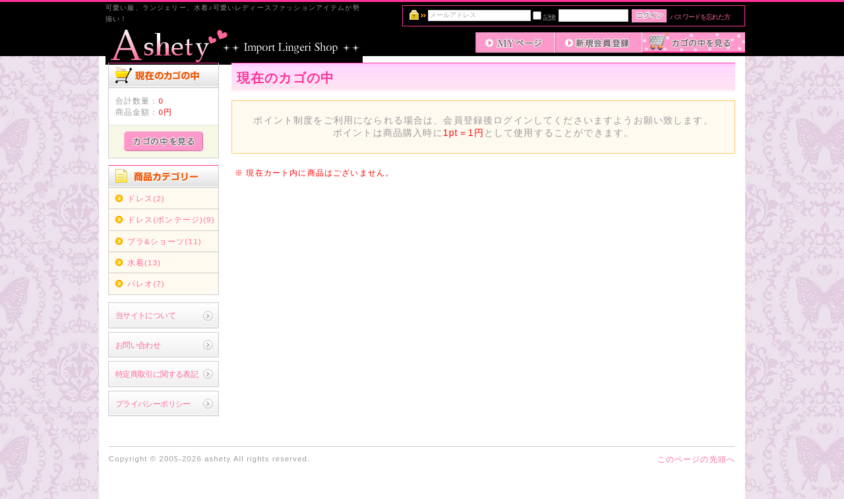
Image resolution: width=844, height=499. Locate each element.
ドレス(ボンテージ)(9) (171, 219)
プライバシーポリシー (153, 403)
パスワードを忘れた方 (700, 16)
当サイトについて (145, 315)
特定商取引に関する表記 (156, 374)
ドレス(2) (146, 198)
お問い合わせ (138, 345)
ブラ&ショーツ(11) (164, 241)
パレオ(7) (146, 283)
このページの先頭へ (696, 459)
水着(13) (144, 262)
